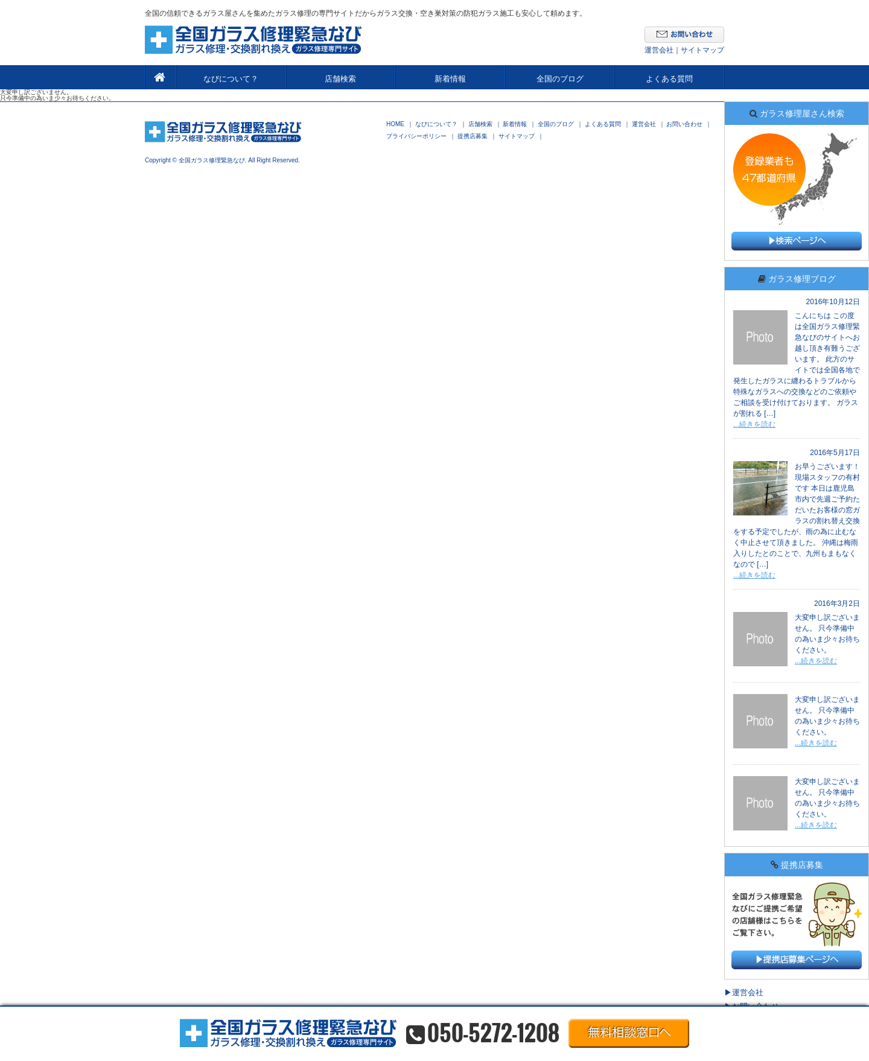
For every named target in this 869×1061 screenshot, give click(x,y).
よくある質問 (669, 78)
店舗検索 (340, 78)
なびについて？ (230, 78)
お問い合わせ (684, 124)
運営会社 (659, 50)
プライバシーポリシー (416, 136)
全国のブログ (560, 78)
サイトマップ (702, 50)
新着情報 (450, 78)
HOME (395, 124)
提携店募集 (472, 136)
